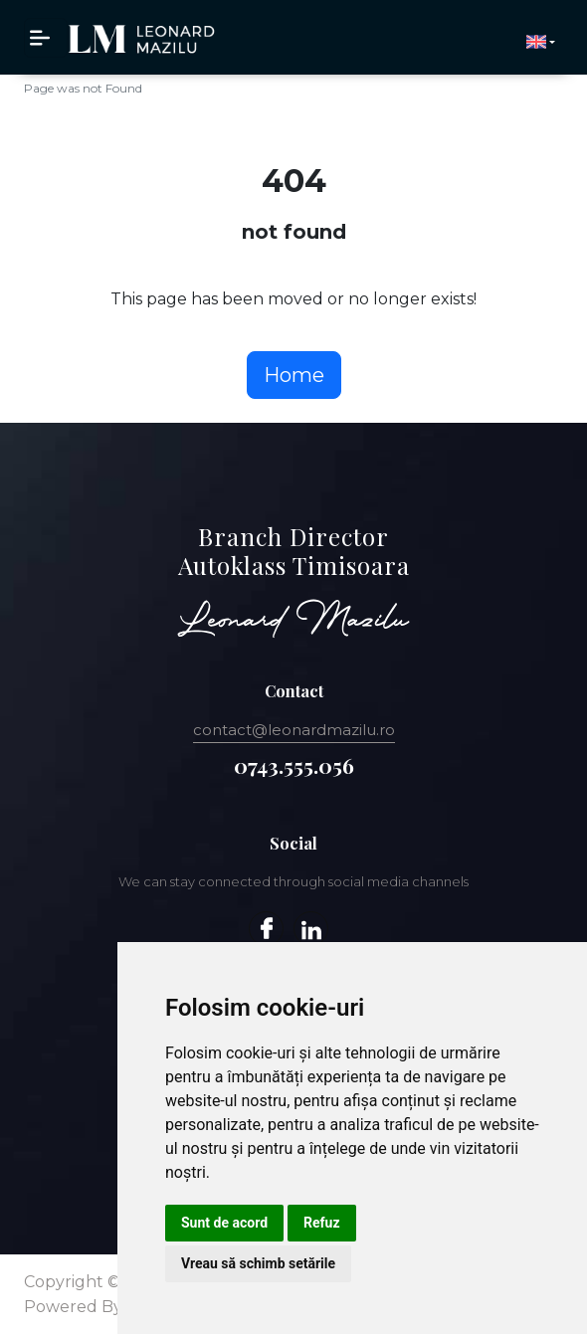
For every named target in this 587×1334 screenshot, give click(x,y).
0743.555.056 (294, 765)
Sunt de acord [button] (224, 1223)
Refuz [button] (321, 1223)
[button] (540, 42)
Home (294, 375)
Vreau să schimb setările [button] (258, 1263)
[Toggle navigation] (46, 38)
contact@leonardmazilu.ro (294, 729)
